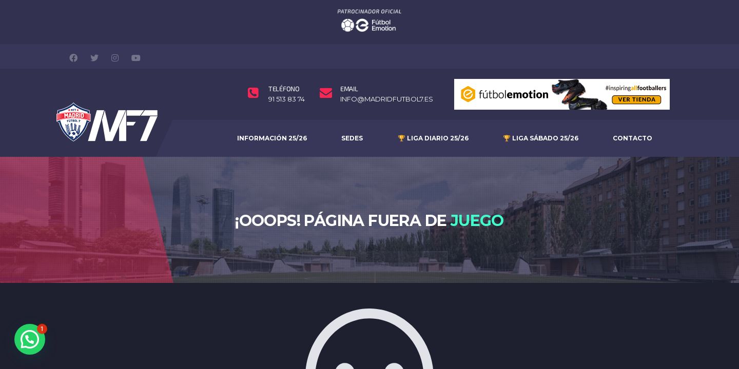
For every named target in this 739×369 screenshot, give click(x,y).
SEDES (352, 117)
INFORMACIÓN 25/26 (272, 117)
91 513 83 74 (286, 79)
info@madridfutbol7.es (386, 79)
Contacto (632, 117)
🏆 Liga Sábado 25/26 (540, 117)
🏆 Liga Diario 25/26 (433, 117)
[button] (29, 339)
